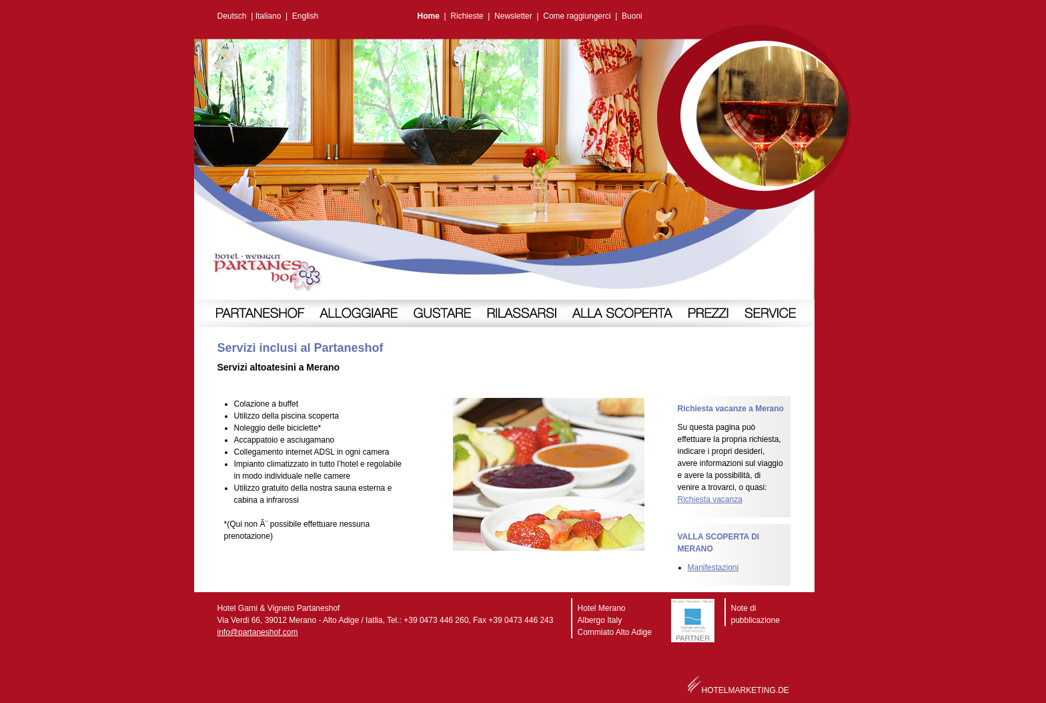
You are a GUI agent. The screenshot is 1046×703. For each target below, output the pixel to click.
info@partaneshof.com (257, 632)
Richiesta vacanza (710, 499)
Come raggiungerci (576, 16)
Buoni (632, 16)
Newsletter (513, 16)
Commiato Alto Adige (615, 632)
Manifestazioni (713, 567)
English (305, 16)
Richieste (466, 16)
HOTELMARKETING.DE (745, 690)
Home (429, 16)
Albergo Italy (600, 620)
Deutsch (232, 16)
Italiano (268, 16)
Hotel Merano (602, 608)
